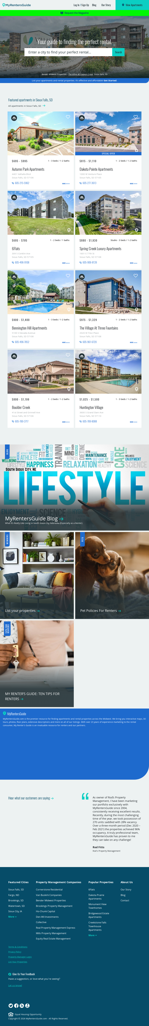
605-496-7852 (22, 342)
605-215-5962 (22, 183)
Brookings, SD (16, 900)
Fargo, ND (13, 895)
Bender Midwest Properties (51, 900)
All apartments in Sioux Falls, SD (24, 105)
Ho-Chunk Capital (45, 911)
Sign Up (85, 5)
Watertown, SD (16, 906)
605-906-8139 (90, 262)
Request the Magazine (75, 13)
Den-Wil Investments (47, 916)
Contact (125, 900)
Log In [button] (76, 5)
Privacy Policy (14, 951)
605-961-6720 (90, 342)
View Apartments (134, 5)
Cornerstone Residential (49, 889)
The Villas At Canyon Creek (80, 74)
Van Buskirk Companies (49, 895)
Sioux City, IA (15, 911)
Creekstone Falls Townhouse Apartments (97, 926)
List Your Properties (17, 961)
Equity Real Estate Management (53, 938)
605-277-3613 (89, 183)
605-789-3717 (21, 421)
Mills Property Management (51, 933)
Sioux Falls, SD (16, 889)
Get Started (110, 80)
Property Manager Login (20, 956)
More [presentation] (64, 183)
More (11, 916)
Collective (41, 922)
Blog (94, 5)
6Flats (91, 889)
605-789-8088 (90, 421)
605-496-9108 (22, 262)
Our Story (106, 5)
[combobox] (68, 52)
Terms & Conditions (17, 946)
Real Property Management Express (55, 927)
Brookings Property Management (54, 906)
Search (118, 52)
